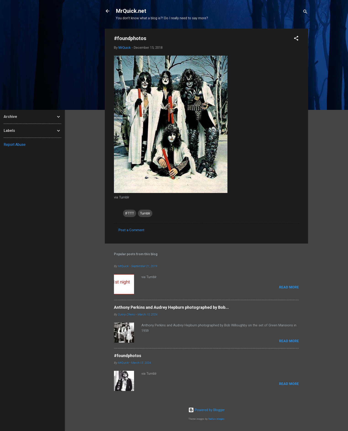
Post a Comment (131, 230)
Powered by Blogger (206, 410)
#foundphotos (127, 355)
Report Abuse (15, 144)
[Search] (305, 12)
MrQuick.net (131, 11)
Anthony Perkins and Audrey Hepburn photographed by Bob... (171, 307)
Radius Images (216, 418)
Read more (289, 287)
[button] (296, 39)
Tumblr (145, 213)
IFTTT (129, 213)
